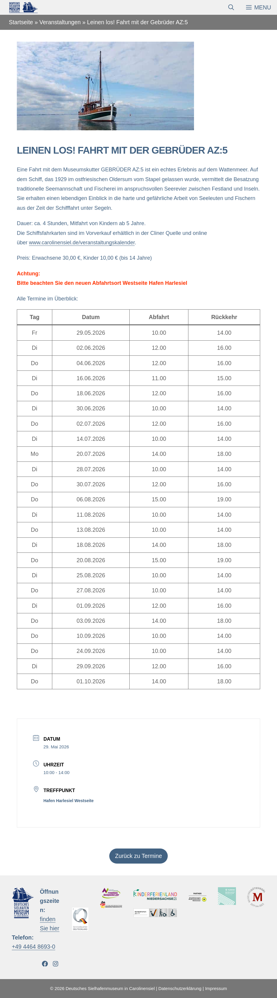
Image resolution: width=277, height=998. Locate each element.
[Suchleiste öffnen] (231, 7)
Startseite (21, 22)
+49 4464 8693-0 (33, 946)
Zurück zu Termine (138, 856)
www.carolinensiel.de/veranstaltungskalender (82, 243)
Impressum (216, 988)
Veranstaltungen (60, 22)
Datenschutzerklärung (179, 988)
